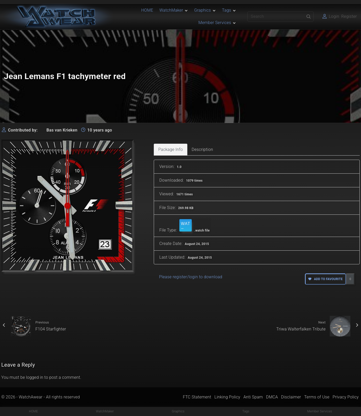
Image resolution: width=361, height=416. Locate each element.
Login (334, 16)
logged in (34, 377)
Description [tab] (202, 149)
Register (349, 16)
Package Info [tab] (170, 149)
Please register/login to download (190, 276)
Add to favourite (325, 279)
